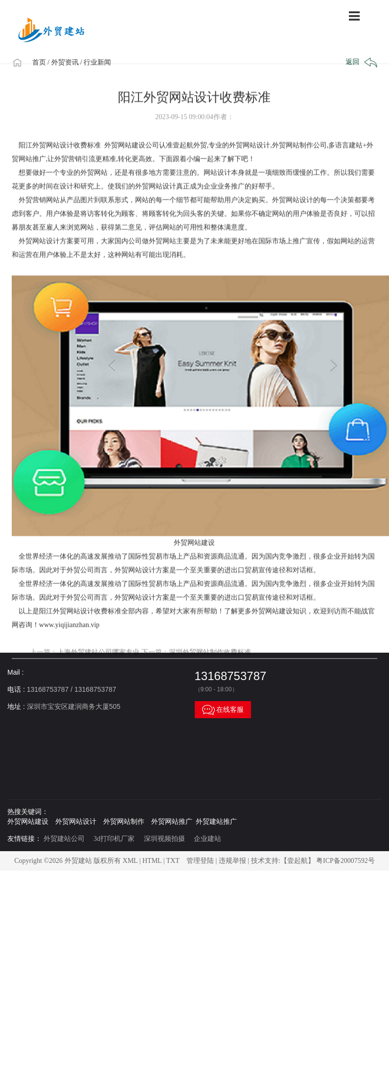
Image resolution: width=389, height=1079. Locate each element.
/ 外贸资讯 (65, 62)
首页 (41, 62)
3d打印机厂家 (114, 838)
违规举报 (232, 860)
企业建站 (207, 838)
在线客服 (223, 709)
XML (130, 860)
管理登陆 (200, 860)
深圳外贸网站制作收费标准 (210, 669)
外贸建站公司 (64, 838)
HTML (151, 860)
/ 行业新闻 (98, 62)
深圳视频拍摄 (164, 838)
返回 (360, 62)
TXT (173, 860)
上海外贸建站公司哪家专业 (98, 669)
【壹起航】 (297, 860)
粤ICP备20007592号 (345, 860)
